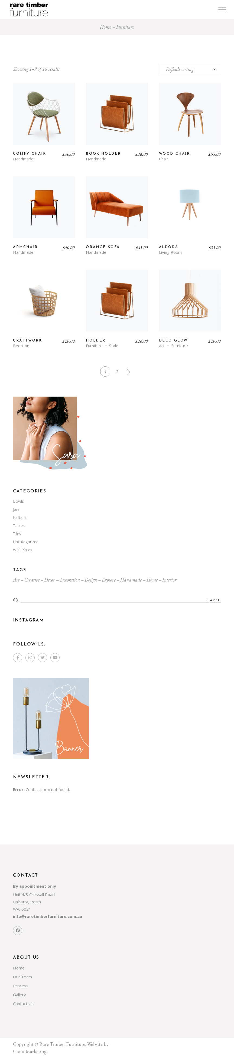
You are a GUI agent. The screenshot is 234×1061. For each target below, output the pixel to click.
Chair (163, 159)
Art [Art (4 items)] (16, 580)
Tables (19, 526)
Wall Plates (22, 550)
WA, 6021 (22, 909)
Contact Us (23, 1004)
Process (20, 986)
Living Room (170, 252)
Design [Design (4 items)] (90, 580)
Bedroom (22, 346)
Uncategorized (25, 542)
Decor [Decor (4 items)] (49, 580)
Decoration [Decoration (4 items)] (70, 580)
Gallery (19, 995)
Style (113, 346)
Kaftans (20, 518)
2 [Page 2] (116, 372)
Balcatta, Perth (27, 902)
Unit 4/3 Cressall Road (34, 895)
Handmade (23, 159)
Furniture (94, 346)
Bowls (18, 501)
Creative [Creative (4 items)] (32, 580)
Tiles (17, 534)
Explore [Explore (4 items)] (109, 580)
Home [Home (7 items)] (152, 580)
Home (19, 968)
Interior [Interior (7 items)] (169, 580)
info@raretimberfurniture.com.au (47, 917)
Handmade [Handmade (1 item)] (131, 580)
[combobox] (190, 69)
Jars (16, 509)
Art (162, 346)
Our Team (22, 977)
